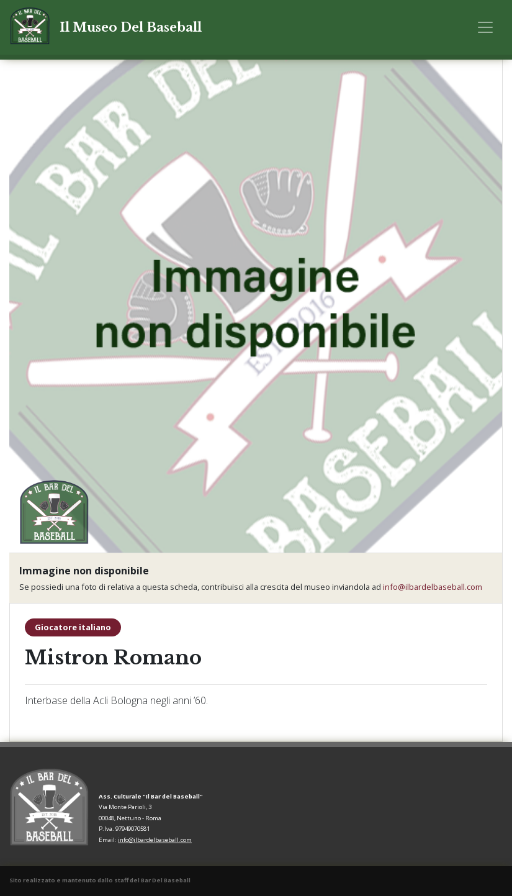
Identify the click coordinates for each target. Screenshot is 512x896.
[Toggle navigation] (485, 27)
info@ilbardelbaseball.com (432, 586)
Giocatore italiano (73, 627)
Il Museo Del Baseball (131, 27)
